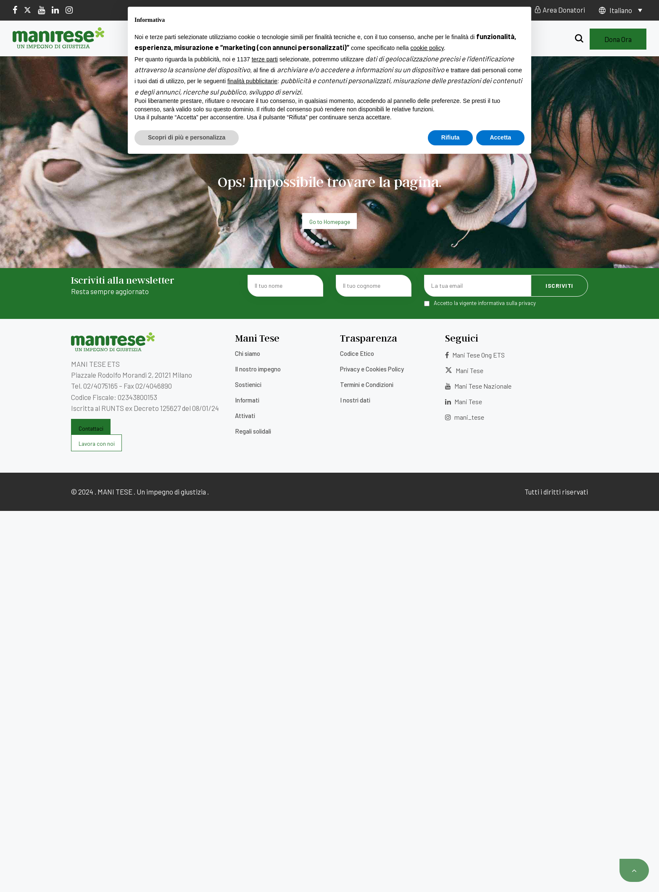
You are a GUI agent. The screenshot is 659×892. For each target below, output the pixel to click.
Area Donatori (559, 9)
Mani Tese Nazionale (478, 386)
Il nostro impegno (244, 39)
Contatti (373, 9)
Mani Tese (464, 370)
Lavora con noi (326, 9)
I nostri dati (355, 400)
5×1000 (283, 9)
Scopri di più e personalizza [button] (186, 869)
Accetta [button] (500, 869)
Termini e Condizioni (366, 384)
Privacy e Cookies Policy (372, 369)
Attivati (403, 39)
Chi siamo (182, 39)
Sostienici (309, 39)
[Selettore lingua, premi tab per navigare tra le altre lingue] (625, 10)
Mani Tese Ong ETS (475, 355)
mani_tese (464, 417)
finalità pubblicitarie (252, 813)
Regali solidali (459, 39)
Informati (358, 39)
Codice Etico (357, 353)
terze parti (265, 790)
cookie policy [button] (427, 779)
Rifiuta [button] (450, 869)
